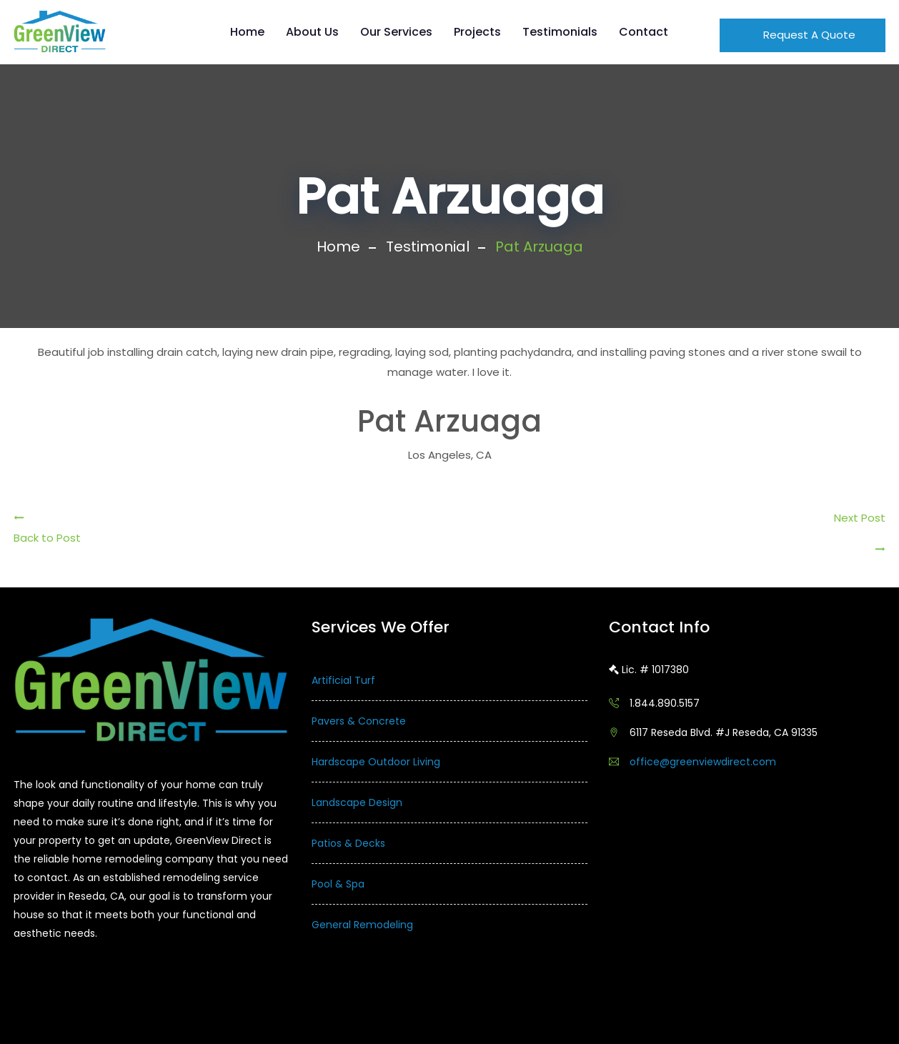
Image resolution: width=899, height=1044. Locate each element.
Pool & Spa (338, 884)
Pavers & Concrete (359, 721)
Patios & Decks (348, 843)
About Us (312, 32)
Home (247, 32)
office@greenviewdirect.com (703, 762)
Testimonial (428, 247)
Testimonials (559, 32)
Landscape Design (357, 802)
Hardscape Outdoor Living (376, 762)
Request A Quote (807, 34)
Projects (477, 32)
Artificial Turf (343, 680)
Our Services (396, 32)
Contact (643, 32)
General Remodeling (362, 925)
